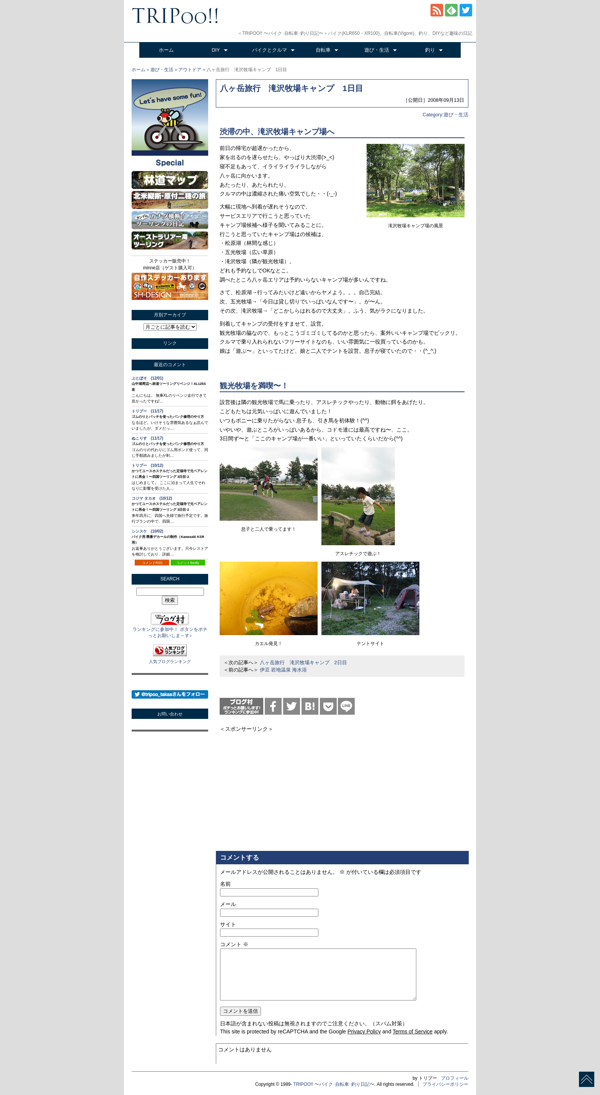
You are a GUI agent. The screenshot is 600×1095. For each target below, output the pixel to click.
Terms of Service (412, 1031)
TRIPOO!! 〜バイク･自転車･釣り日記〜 (333, 1084)
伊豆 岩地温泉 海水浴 (283, 670)
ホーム (166, 50)
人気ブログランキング (170, 661)
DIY (216, 50)
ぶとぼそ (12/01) (147, 378)
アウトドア (189, 69)
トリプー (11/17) (147, 411)
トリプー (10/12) (147, 465)
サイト (228, 924)
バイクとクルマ (269, 50)
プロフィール (454, 1078)
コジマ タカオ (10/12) (152, 498)
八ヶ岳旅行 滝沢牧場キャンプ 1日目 (291, 88)
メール (228, 904)
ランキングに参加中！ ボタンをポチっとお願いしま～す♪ (169, 629)
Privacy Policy (364, 1031)
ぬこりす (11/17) (147, 438)
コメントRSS (152, 563)
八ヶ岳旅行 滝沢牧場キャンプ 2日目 (303, 662)
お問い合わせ (170, 714)
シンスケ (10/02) (147, 531)
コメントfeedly (187, 563)
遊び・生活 (376, 50)
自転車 (323, 50)
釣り (430, 50)
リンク (170, 343)
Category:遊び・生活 (445, 114)
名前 (225, 884)
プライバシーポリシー (445, 1084)
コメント (234, 944)
